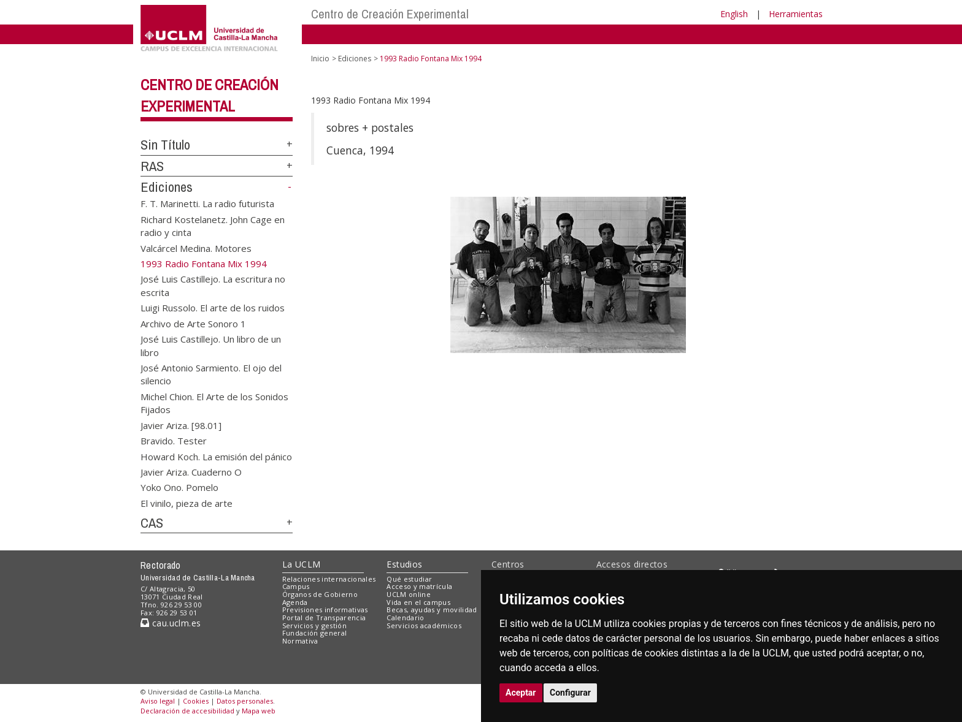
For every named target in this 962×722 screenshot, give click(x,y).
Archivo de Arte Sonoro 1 (193, 323)
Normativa (300, 640)
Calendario (405, 617)
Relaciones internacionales (329, 578)
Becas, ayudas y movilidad (432, 609)
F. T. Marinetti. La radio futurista (207, 203)
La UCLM (301, 564)
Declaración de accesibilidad (187, 710)
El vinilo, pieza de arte (186, 502)
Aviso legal (157, 700)
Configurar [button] (570, 692)
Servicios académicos (424, 625)
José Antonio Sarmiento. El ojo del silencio (211, 374)
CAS (151, 523)
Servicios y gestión (314, 625)
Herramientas (796, 14)
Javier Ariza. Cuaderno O (191, 471)
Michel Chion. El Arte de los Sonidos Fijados (214, 402)
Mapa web (258, 710)
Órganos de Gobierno (320, 594)
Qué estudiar (409, 578)
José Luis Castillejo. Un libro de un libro (210, 345)
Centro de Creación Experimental (390, 14)
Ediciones (166, 187)
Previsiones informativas (325, 609)
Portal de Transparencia (324, 617)
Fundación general (314, 632)
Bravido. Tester (173, 441)
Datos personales (245, 700)
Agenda (295, 602)
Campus (296, 586)
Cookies (196, 700)
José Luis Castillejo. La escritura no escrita (212, 285)
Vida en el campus (418, 602)
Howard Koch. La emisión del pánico (216, 456)
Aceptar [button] (521, 692)
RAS (152, 166)
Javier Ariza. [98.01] (180, 425)
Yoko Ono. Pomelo (179, 487)
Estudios (404, 564)
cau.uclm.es (170, 623)
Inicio (320, 58)
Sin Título (165, 144)
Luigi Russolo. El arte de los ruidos (212, 308)
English (734, 14)
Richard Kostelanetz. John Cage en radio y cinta (212, 225)
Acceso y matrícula (419, 586)
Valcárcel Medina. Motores (196, 247)
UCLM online (409, 594)
